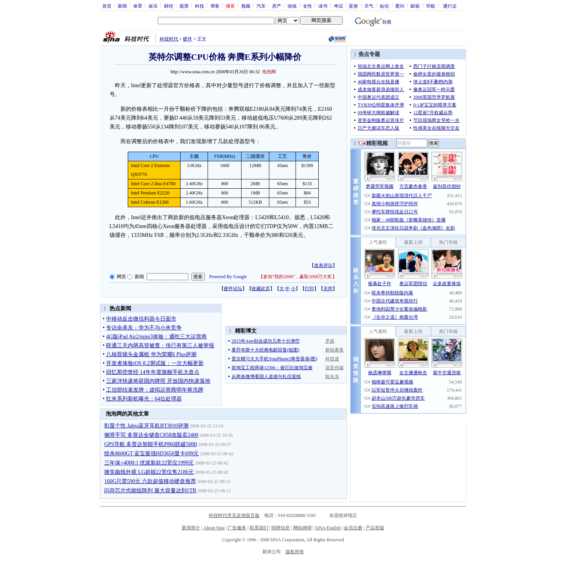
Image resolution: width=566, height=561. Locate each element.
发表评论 (323, 265)
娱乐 (153, 5)
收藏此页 (261, 288)
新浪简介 (191, 528)
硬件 (187, 39)
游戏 (292, 5)
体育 (137, 5)
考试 (338, 5)
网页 (121, 276)
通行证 (450, 5)
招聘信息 (280, 528)
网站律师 (302, 528)
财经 (168, 5)
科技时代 (169, 39)
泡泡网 (269, 71)
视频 (245, 5)
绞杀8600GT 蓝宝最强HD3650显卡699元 (151, 453)
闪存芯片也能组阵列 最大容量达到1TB (150, 490)
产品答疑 (375, 528)
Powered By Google (228, 276)
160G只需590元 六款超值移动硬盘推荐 (150, 481)
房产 (276, 5)
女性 (307, 5)
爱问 (399, 5)
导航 (430, 5)
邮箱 (415, 5)
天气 (368, 5)
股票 (184, 5)
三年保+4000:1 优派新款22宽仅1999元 (149, 463)
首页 (107, 5)
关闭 (328, 288)
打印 (309, 288)
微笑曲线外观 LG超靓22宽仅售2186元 (149, 472)
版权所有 (295, 551)
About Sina (214, 528)
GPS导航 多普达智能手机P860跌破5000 (150, 444)
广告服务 (237, 528)
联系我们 (259, 528)
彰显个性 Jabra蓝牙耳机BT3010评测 (146, 426)
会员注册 (353, 528)
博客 (215, 5)
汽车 (261, 5)
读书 (323, 5)
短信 (384, 5)
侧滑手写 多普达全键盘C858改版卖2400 (151, 435)
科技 (199, 5)
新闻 (122, 5)
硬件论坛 (233, 288)
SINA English (328, 528)
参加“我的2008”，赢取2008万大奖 (297, 276)
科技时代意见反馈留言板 (234, 515)
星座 (353, 5)
